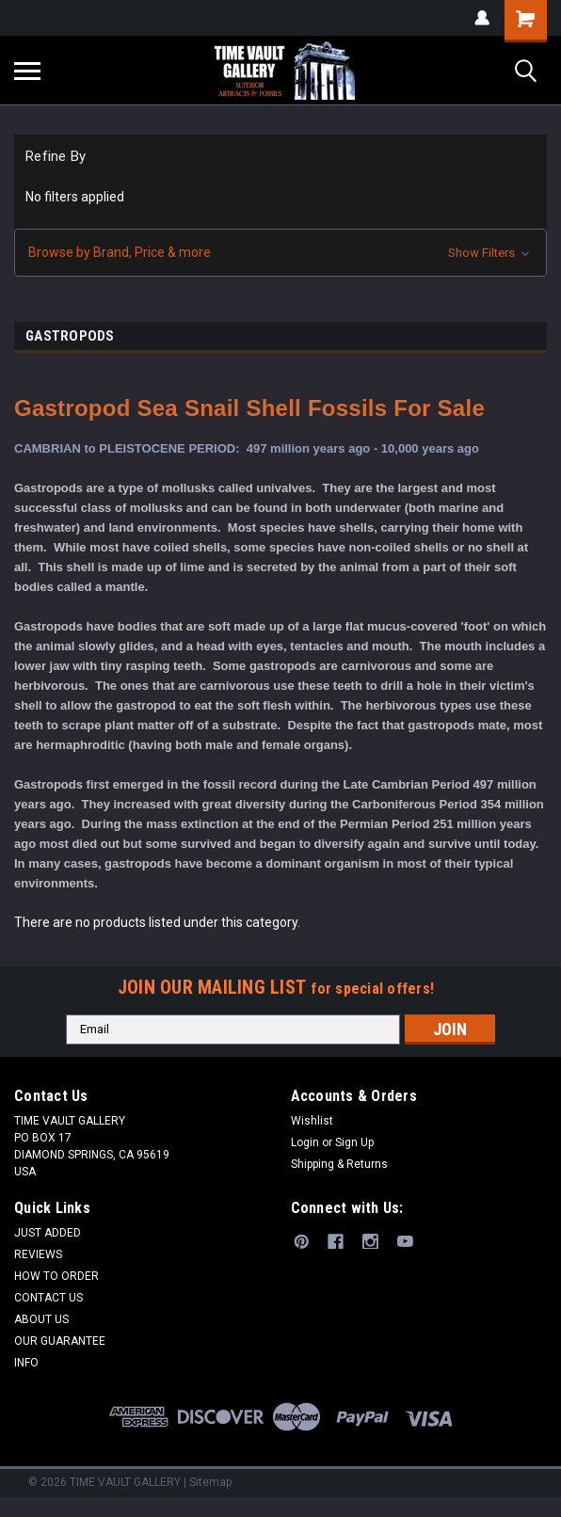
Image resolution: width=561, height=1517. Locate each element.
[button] (280, 253)
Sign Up (354, 1142)
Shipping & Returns (339, 1164)
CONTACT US (48, 1297)
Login (305, 1142)
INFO (26, 1362)
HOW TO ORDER (56, 1276)
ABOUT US (41, 1319)
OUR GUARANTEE (59, 1341)
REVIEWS (38, 1254)
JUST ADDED (47, 1232)
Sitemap (210, 1482)
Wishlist (312, 1120)
